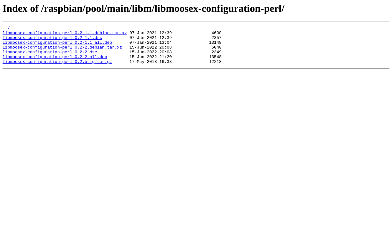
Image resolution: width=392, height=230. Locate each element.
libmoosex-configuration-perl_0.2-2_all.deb (55, 63)
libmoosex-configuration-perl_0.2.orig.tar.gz (57, 69)
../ (6, 29)
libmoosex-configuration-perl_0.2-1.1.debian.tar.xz (65, 34)
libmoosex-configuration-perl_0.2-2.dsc (50, 57)
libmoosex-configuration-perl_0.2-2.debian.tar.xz (62, 52)
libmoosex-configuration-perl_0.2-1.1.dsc (52, 40)
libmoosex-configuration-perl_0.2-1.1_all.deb (57, 46)
